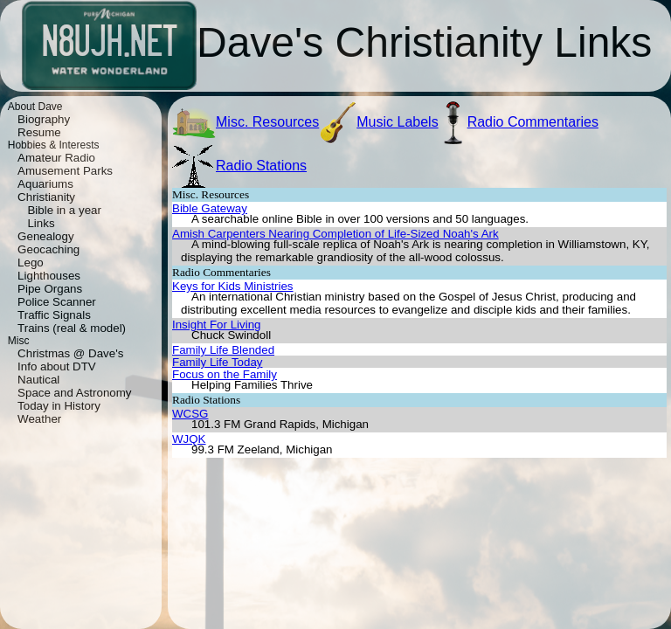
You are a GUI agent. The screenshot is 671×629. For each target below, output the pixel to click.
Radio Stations (261, 165)
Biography (43, 119)
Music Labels (397, 121)
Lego (30, 262)
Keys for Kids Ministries (233, 286)
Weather (39, 418)
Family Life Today (217, 362)
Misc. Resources (267, 121)
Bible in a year (63, 210)
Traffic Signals (54, 314)
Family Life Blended (223, 349)
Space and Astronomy (74, 392)
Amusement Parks (65, 170)
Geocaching (48, 249)
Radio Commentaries (532, 121)
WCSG (190, 413)
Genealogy (45, 236)
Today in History (58, 405)
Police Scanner (56, 301)
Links (40, 223)
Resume (39, 132)
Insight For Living (216, 324)
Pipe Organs (49, 288)
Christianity (46, 197)
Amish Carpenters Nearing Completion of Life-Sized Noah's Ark (335, 233)
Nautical (38, 379)
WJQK (189, 439)
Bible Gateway (209, 208)
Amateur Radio (56, 157)
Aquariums (45, 183)
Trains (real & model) (71, 328)
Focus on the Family (224, 374)
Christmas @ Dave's (70, 353)
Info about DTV (56, 366)
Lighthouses (48, 275)
